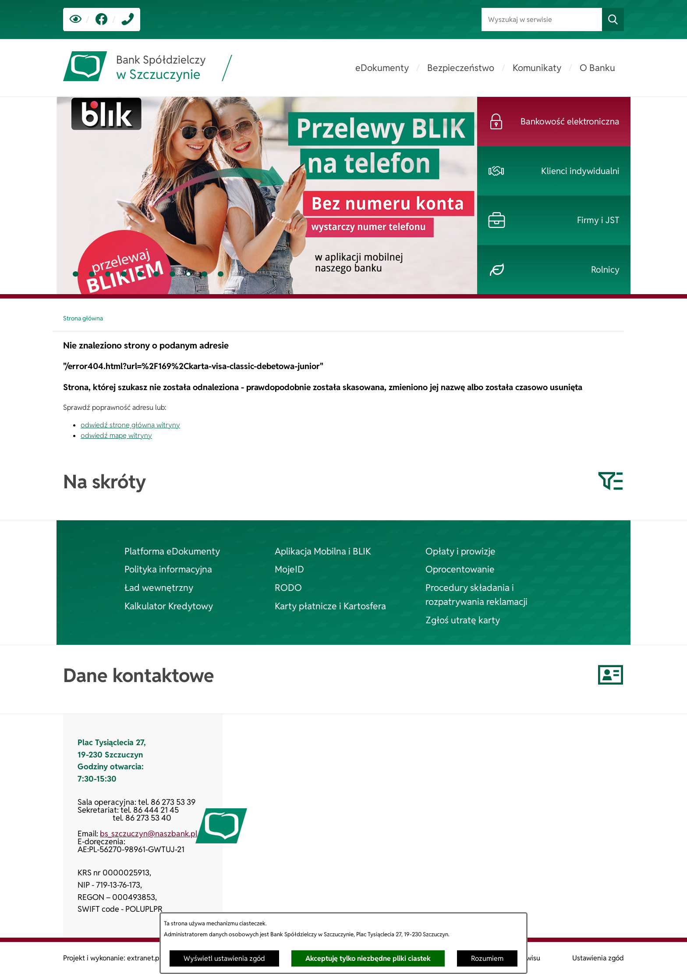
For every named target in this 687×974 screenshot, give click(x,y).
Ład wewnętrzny (158, 587)
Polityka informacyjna (168, 569)
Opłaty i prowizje (460, 551)
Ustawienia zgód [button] (598, 958)
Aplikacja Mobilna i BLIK (323, 551)
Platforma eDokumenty (172, 551)
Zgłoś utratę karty (462, 620)
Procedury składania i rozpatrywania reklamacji (476, 594)
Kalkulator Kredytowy (168, 606)
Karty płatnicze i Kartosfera (330, 606)
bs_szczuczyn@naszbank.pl (148, 833)
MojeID (289, 569)
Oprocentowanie (460, 569)
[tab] (75, 274)
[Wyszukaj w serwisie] (542, 19)
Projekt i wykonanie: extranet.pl (112, 958)
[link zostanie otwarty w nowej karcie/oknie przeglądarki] (101, 19)
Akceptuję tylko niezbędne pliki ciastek (368, 958)
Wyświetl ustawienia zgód (224, 958)
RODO (288, 587)
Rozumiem (487, 958)
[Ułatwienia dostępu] (75, 19)
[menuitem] (382, 68)
